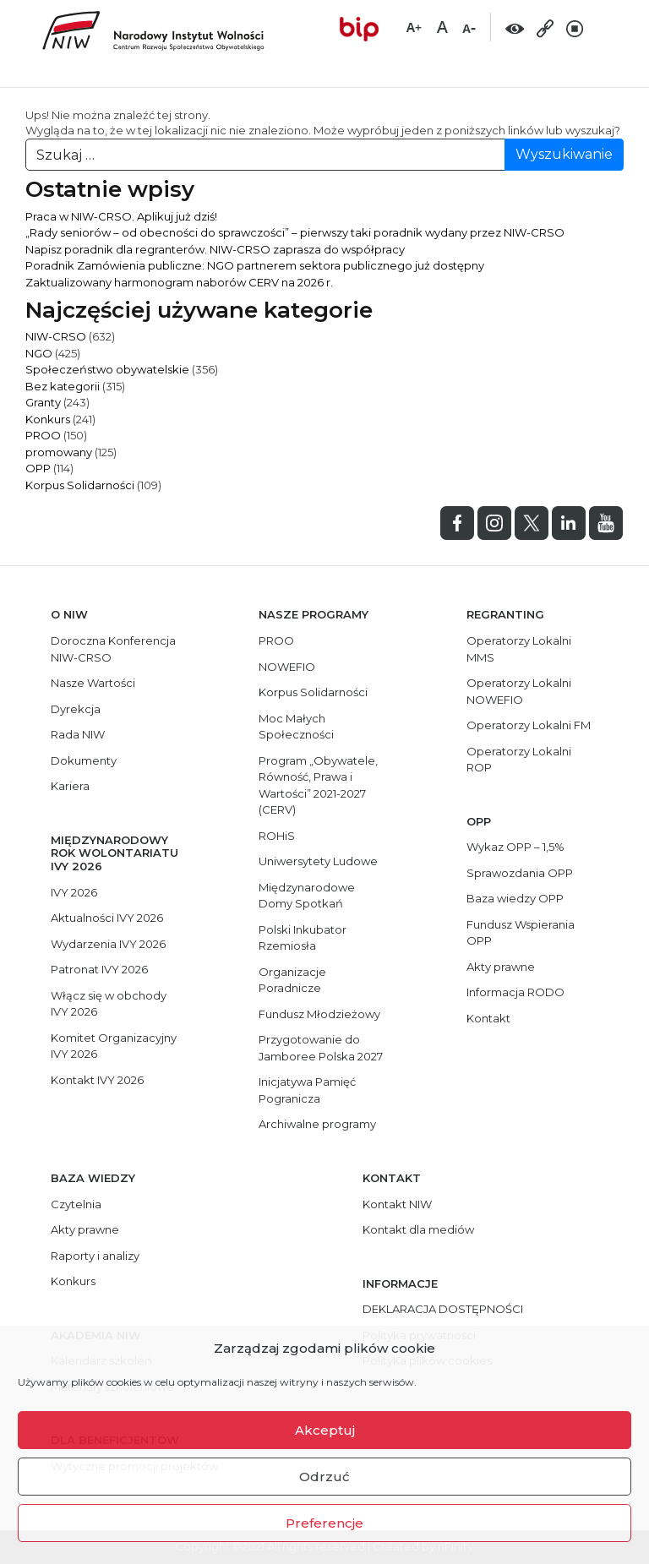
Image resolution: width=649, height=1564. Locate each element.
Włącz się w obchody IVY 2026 (108, 1004)
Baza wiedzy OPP (515, 898)
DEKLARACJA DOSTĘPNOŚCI (443, 1309)
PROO (43, 435)
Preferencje (324, 1523)
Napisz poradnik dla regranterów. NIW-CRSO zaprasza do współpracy (215, 249)
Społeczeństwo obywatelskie (107, 369)
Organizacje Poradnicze (292, 980)
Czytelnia (76, 1204)
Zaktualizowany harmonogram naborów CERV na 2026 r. (179, 282)
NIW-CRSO (55, 336)
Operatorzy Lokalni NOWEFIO (518, 691)
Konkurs (47, 419)
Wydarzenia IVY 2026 (108, 944)
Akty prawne (500, 966)
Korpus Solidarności (79, 485)
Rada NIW (78, 734)
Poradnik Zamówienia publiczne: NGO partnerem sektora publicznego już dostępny (254, 265)
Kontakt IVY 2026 (97, 1080)
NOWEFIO (287, 666)
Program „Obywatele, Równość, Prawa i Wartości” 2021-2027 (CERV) (318, 785)
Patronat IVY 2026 (99, 969)
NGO (38, 353)
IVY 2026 (74, 892)
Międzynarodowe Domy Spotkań (307, 895)
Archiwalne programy (317, 1124)
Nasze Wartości (93, 682)
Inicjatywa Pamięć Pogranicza (307, 1090)
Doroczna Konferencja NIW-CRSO (113, 649)
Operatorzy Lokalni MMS (518, 649)
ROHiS (277, 835)
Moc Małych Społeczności (296, 726)
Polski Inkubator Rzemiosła (302, 938)
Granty (43, 402)
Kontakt (488, 1018)
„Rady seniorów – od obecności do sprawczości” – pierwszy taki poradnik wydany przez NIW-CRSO (294, 232)
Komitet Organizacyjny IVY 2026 (114, 1046)
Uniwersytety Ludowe (318, 861)
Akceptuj (325, 1430)
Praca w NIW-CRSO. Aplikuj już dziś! (121, 216)
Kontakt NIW (397, 1204)
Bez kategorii (62, 386)
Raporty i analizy (95, 1255)
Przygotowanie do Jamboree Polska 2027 (321, 1048)
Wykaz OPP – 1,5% (515, 846)
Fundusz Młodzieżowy (319, 1014)
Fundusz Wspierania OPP (520, 933)
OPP (38, 468)
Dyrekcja (76, 709)
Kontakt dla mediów (418, 1229)
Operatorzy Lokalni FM (528, 725)
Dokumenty (84, 760)
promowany (58, 452)
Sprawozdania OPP (519, 873)
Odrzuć (324, 1477)
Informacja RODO (515, 992)
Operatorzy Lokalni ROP (518, 759)
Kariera (70, 786)
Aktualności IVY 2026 (107, 917)
